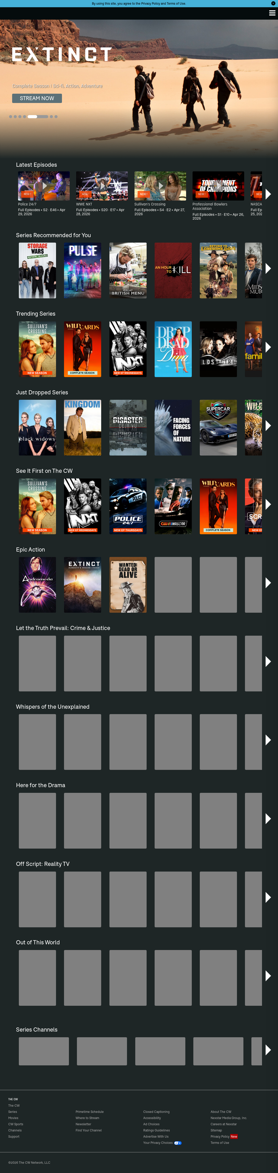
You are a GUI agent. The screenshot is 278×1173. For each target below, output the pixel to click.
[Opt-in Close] (273, 3)
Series (12, 1112)
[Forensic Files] (102, 1051)
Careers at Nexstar (224, 1124)
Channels (15, 1130)
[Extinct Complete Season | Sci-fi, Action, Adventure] (139, 89)
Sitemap (216, 1130)
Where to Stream (87, 1118)
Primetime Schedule (90, 1112)
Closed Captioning (156, 1112)
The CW (9, 12)
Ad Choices (151, 1124)
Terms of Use (176, 3)
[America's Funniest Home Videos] (218, 1051)
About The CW (221, 1112)
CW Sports (15, 1124)
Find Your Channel (89, 1130)
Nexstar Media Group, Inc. (229, 1118)
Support (13, 1136)
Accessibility (152, 1118)
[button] (268, 194)
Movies (13, 1118)
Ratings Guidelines (156, 1130)
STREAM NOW (37, 98)
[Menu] (272, 13)
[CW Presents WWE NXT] (160, 1051)
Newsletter (83, 1124)
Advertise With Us (156, 1136)
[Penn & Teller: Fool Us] (44, 1051)
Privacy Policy (150, 3)
